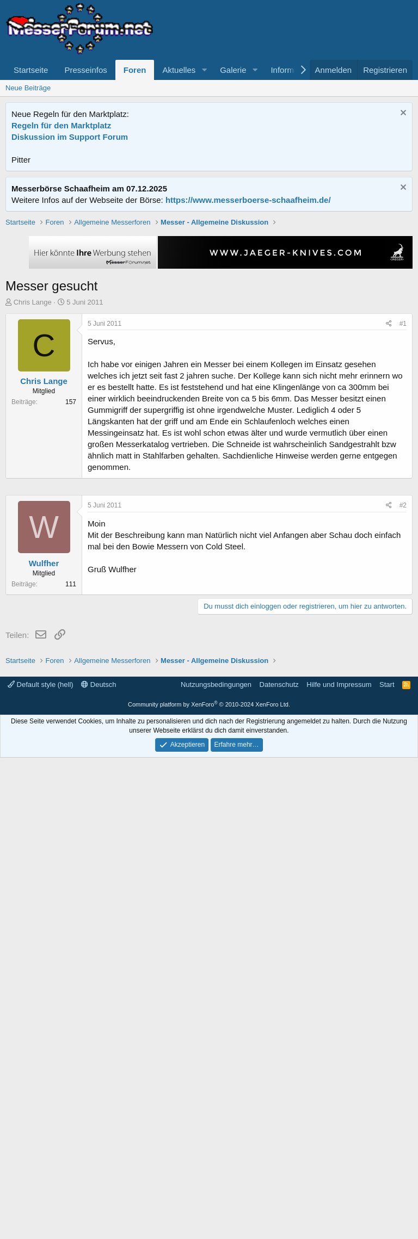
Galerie (233, 70)
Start (386, 1166)
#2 (403, 831)
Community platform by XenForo (209, 1185)
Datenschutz (279, 1166)
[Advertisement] (209, 293)
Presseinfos (85, 70)
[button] (204, 70)
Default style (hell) (40, 1166)
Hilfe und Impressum (338, 1166)
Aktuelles (178, 70)
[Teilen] (389, 479)
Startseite (31, 70)
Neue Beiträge (28, 88)
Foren (135, 70)
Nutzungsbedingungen (216, 1166)
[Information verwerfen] (402, 114)
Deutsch (98, 1166)
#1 (403, 478)
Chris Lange (33, 457)
